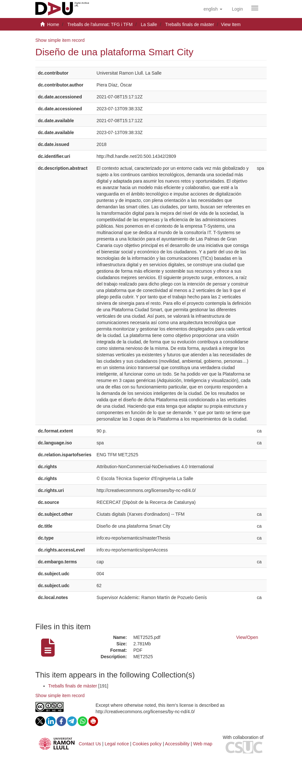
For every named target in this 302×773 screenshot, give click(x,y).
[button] (213, 9)
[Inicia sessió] (237, 9)
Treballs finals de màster (189, 24)
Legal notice (117, 743)
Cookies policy (147, 743)
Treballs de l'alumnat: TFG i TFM (99, 24)
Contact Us (90, 743)
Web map (202, 743)
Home (53, 24)
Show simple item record (59, 40)
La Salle (149, 24)
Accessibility (177, 743)
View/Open (247, 637)
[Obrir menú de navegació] (255, 8)
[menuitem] (237, 9)
